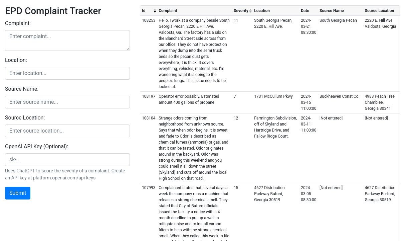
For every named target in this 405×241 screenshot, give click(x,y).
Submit (17, 193)
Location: (16, 60)
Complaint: (18, 23)
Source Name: (21, 89)
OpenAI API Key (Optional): (36, 146)
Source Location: (25, 117)
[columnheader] (148, 11)
